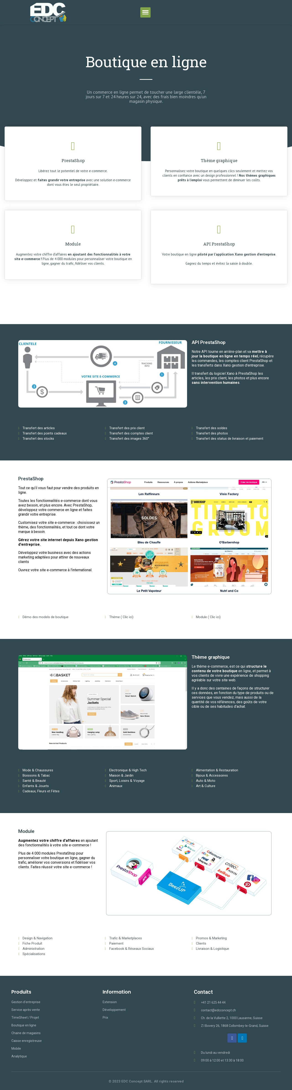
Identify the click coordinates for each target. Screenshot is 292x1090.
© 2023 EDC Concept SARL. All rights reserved (146, 1081)
